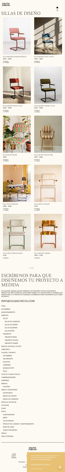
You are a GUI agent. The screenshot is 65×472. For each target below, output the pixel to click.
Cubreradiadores (8, 377)
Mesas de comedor (10, 399)
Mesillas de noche (8, 402)
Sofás (3, 408)
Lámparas (7, 365)
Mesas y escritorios (9, 390)
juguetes (6, 362)
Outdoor (5, 405)
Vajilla (4, 433)
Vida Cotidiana (7, 436)
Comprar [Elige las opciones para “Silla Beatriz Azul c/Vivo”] (37, 61)
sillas (5, 318)
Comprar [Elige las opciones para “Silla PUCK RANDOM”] (6, 209)
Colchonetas (8, 421)
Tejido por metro (10, 430)
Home (14, 454)
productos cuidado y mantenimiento (18, 424)
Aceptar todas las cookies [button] (40, 464)
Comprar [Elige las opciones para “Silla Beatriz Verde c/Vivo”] (37, 110)
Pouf (5, 371)
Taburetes (7, 334)
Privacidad (21, 462)
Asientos (4, 315)
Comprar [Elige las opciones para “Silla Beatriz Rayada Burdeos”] (6, 61)
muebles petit (8, 368)
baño (5, 418)
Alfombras (5, 309)
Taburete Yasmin (11, 343)
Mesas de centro (10, 396)
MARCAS (4, 383)
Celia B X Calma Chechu (10, 374)
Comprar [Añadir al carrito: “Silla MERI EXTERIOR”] (37, 209)
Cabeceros (5, 349)
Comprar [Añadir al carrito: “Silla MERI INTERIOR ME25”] (6, 258)
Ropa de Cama (8, 427)
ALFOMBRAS (7, 356)
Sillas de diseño (11, 325)
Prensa (13, 458)
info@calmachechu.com (18, 301)
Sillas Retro (10, 331)
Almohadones (9, 415)
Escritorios (8, 393)
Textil (3, 411)
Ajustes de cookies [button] (36, 468)
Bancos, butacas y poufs (11, 346)
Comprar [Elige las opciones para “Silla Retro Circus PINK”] (37, 160)
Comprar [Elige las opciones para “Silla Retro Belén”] (6, 160)
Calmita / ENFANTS (8, 352)
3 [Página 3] (32, 268)
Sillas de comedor (12, 321)
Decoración (8, 359)
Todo (3, 306)
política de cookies (44, 459)
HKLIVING (6, 387)
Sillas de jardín (11, 328)
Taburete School (11, 340)
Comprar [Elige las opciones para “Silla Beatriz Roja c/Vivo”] (6, 110)
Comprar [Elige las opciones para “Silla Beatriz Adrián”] (37, 258)
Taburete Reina (11, 337)
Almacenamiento (8, 312)
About (14, 456)
